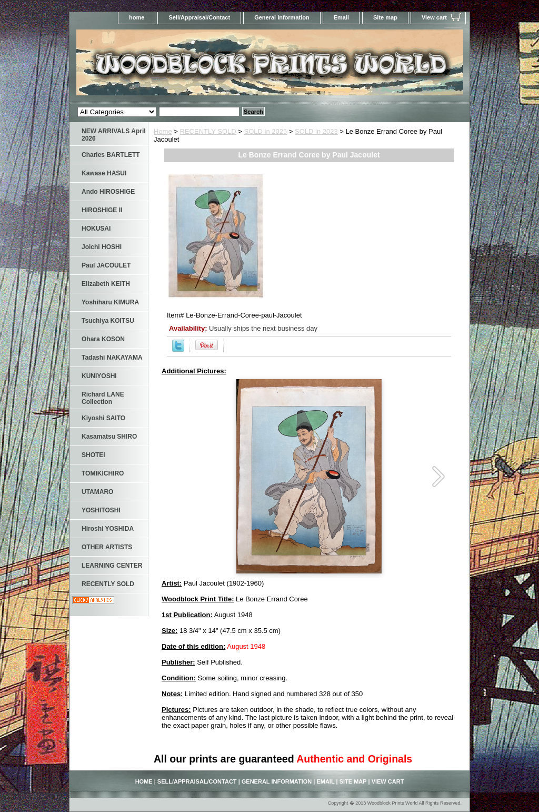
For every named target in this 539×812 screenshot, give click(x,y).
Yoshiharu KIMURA (110, 302)
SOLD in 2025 (265, 131)
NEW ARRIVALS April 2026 (114, 134)
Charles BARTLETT (111, 155)
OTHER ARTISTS (107, 547)
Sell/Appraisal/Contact (199, 17)
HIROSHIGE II (102, 210)
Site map (385, 17)
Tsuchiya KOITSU (108, 320)
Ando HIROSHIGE (108, 191)
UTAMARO (97, 492)
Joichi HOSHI (102, 247)
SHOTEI (93, 455)
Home (163, 131)
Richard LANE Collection (103, 398)
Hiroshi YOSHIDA (108, 528)
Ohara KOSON (103, 339)
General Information (282, 17)
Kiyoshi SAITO (103, 418)
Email (341, 17)
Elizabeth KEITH (106, 284)
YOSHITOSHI (101, 510)
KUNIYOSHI (99, 376)
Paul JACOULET (106, 265)
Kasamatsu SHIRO (109, 436)
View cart (434, 17)
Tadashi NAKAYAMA (112, 357)
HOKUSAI (96, 228)
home (136, 17)
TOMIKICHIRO (103, 473)
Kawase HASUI (104, 173)
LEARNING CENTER (112, 565)
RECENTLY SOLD (208, 131)
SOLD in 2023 (316, 131)
